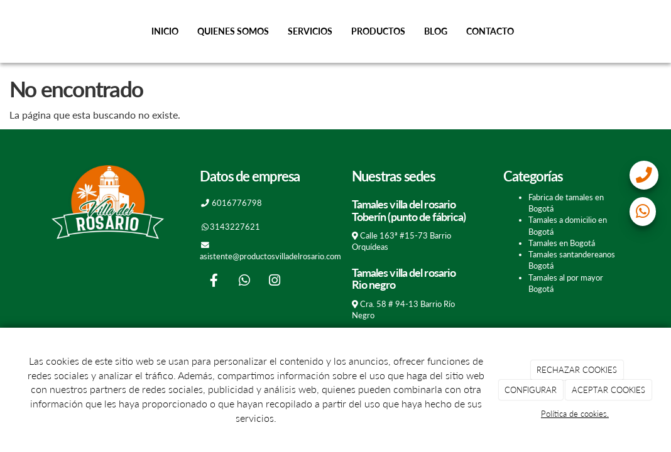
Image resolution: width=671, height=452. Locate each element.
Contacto (490, 31)
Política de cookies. (575, 414)
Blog (435, 31)
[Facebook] (214, 281)
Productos (378, 31)
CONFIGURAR (531, 390)
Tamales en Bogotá (561, 243)
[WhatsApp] (244, 281)
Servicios (310, 31)
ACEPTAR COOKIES (608, 390)
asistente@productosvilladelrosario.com (270, 256)
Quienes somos (233, 31)
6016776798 (237, 203)
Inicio (164, 31)
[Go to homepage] (6, 31)
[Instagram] (274, 281)
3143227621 (235, 227)
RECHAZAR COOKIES (577, 370)
